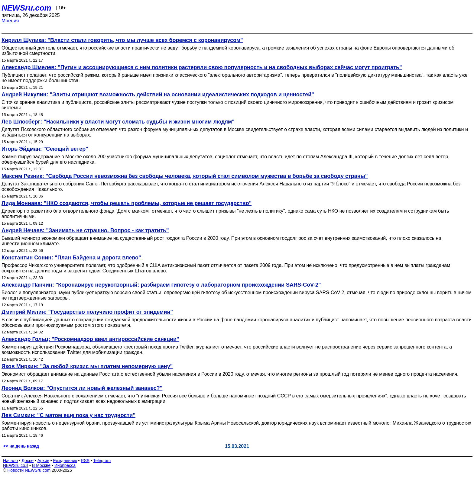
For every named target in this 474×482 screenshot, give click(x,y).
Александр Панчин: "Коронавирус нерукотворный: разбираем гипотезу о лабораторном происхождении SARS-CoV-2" (161, 285)
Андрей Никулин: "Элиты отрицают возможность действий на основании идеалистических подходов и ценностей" (158, 95)
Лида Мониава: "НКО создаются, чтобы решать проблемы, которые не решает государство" (127, 203)
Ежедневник (65, 460)
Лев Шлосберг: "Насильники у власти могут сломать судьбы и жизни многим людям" (118, 122)
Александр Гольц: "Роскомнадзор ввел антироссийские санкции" (90, 339)
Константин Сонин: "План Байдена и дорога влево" (71, 258)
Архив (43, 460)
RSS (85, 460)
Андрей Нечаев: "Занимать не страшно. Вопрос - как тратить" (85, 230)
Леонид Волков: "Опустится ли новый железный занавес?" (82, 388)
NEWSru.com (26, 7)
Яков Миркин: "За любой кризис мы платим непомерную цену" (87, 366)
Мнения (10, 20)
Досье (27, 460)
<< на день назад (21, 446)
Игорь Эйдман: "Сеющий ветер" (45, 149)
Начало (10, 460)
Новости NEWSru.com (28, 470)
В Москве (41, 465)
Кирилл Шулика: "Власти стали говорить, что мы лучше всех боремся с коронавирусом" (122, 40)
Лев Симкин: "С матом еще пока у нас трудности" (68, 415)
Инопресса (65, 465)
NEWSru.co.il (15, 465)
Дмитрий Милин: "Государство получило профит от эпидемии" (87, 312)
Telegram (102, 460)
